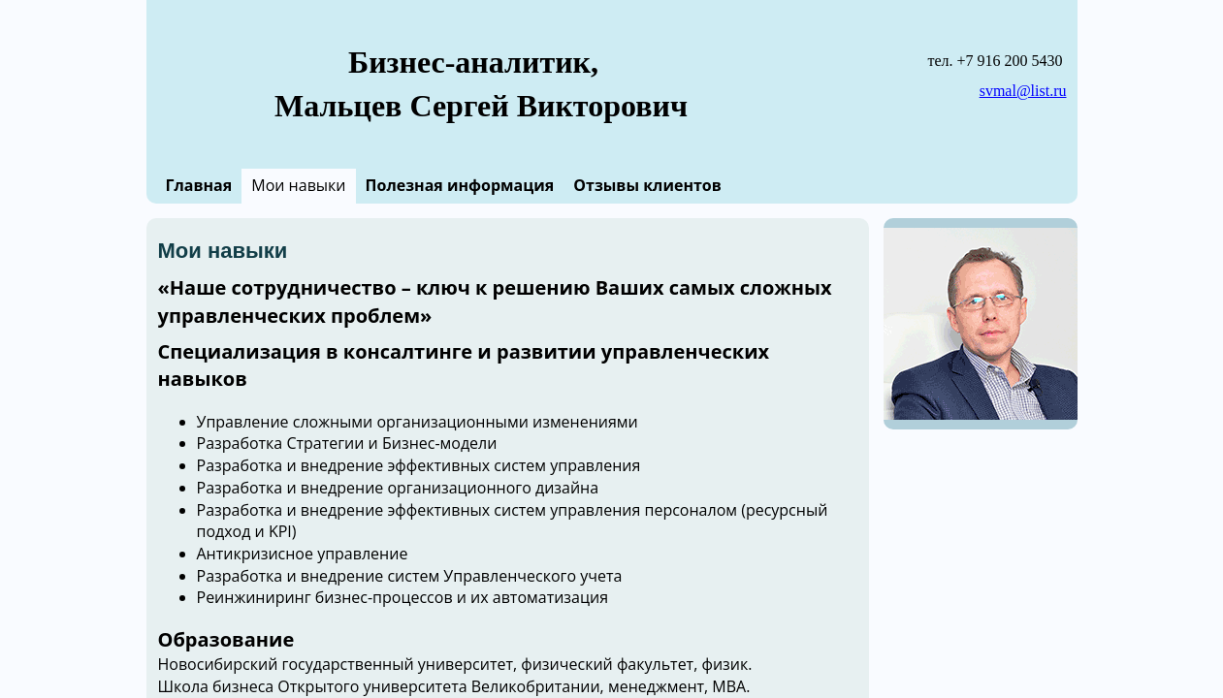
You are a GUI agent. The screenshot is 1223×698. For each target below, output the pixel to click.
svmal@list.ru (1023, 90)
